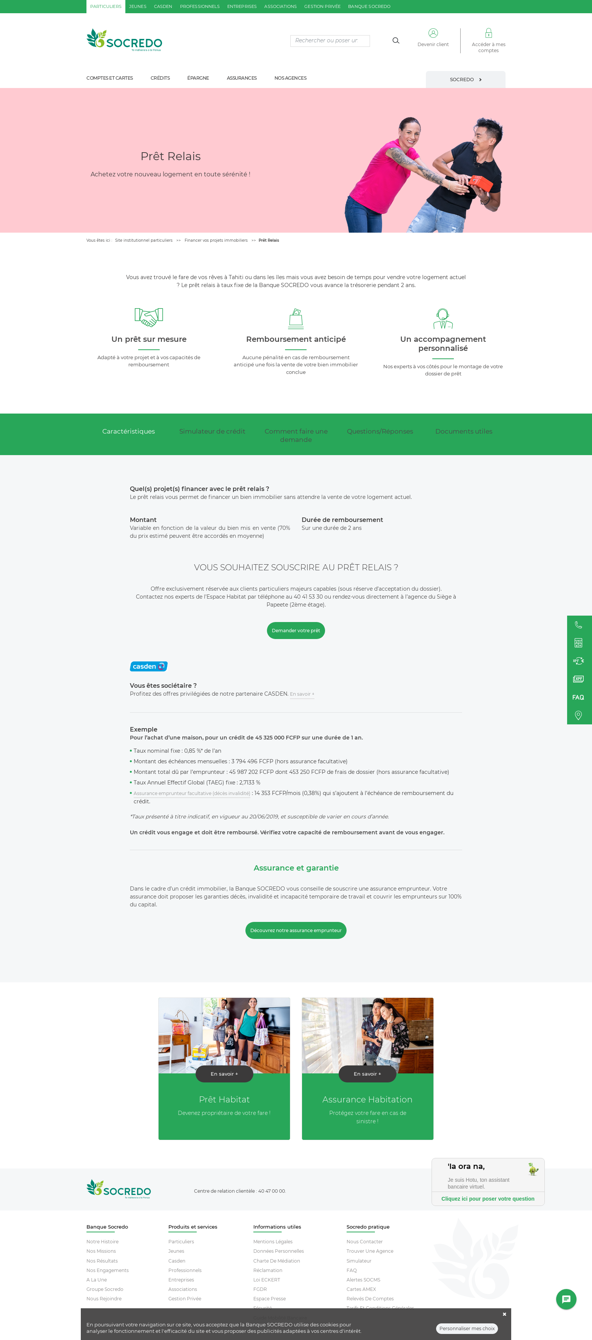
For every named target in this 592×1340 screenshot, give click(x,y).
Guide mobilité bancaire (280, 1318)
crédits (160, 78)
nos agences (290, 78)
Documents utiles (463, 431)
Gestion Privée (184, 1298)
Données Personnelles (278, 1251)
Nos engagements (107, 1270)
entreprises (242, 6)
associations (280, 6)
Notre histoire (102, 1241)
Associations (182, 1289)
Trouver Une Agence (370, 1251)
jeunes (137, 6)
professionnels (200, 6)
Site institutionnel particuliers (144, 240)
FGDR (260, 1289)
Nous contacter (365, 1241)
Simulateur (359, 1261)
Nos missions (101, 1251)
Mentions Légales (273, 1241)
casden (163, 6)
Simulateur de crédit (212, 431)
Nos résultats (102, 1261)
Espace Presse (269, 1298)
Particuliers (181, 1241)
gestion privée (322, 6)
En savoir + (302, 694)
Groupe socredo (104, 1289)
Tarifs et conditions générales (380, 1308)
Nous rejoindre (104, 1298)
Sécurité (262, 1308)
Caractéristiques (128, 431)
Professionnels (185, 1270)
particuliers (106, 6)
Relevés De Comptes (370, 1298)
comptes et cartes (109, 78)
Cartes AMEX (361, 1289)
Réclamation (267, 1270)
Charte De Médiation (276, 1261)
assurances (242, 78)
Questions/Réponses (380, 431)
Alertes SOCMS (363, 1280)
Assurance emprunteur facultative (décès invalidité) (192, 793)
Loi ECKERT (266, 1280)
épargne (198, 78)
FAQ (352, 1270)
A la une (96, 1280)
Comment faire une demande (296, 435)
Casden (176, 1261)
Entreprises (181, 1280)
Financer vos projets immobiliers (216, 240)
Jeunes (176, 1251)
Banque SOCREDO (369, 6)
